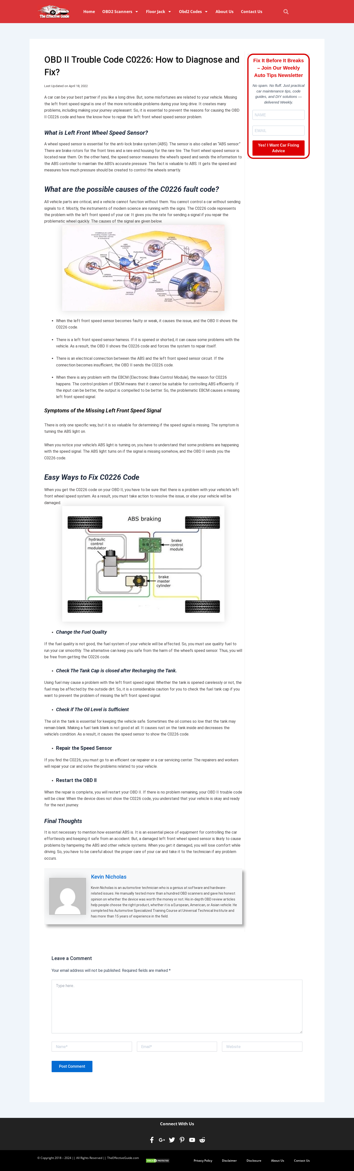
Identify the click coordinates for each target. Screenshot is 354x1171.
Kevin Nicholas (109, 877)
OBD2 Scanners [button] (120, 11)
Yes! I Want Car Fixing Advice (278, 148)
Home (89, 11)
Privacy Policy (203, 1160)
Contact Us (251, 11)
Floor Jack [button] (159, 11)
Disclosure (254, 1160)
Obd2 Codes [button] (193, 11)
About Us (225, 11)
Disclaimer (229, 1160)
